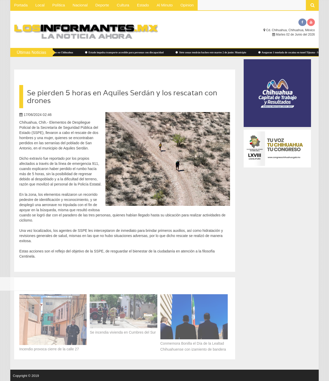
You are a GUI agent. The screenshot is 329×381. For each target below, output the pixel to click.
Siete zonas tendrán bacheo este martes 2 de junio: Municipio (212, 52)
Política (58, 5)
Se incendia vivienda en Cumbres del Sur (123, 331)
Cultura (123, 5)
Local (40, 5)
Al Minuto (165, 5)
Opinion (187, 5)
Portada (21, 5)
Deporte (102, 5)
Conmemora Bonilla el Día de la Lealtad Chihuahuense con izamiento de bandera (193, 345)
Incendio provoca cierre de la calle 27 (49, 348)
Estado (143, 5)
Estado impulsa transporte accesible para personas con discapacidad (125, 52)
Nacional (80, 5)
